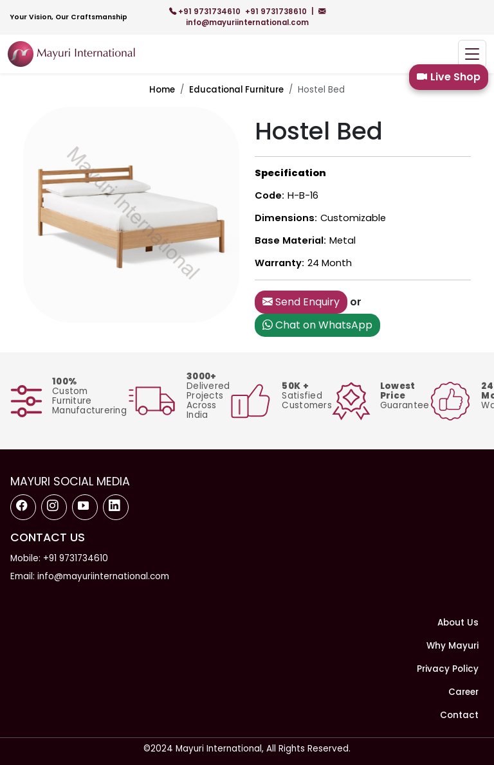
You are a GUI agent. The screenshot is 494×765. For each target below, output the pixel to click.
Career (463, 692)
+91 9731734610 (205, 11)
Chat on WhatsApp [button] (317, 325)
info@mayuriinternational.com (255, 17)
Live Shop (448, 77)
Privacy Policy (448, 669)
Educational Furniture (236, 90)
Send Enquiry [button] (301, 301)
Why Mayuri (452, 646)
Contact (459, 715)
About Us (458, 622)
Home (162, 90)
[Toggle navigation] (472, 54)
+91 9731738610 (277, 11)
